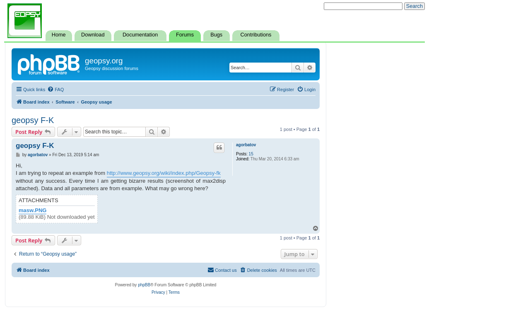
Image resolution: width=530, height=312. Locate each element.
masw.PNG (32, 210)
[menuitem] (55, 89)
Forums (185, 35)
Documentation (140, 35)
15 (251, 154)
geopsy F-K (33, 120)
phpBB (144, 285)
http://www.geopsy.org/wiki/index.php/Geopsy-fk (164, 173)
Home (59, 35)
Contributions (256, 35)
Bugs (216, 35)
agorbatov (246, 145)
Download (92, 35)
